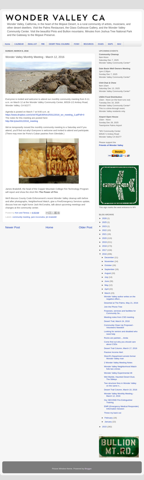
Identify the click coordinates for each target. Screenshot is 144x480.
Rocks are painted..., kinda (116, 338)
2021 (104, 234)
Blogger (88, 469)
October (108, 265)
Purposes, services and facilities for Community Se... (120, 312)
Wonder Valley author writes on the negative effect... (119, 297)
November (109, 261)
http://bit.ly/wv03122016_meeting (21, 121)
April (107, 289)
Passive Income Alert (113, 352)
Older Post (85, 227)
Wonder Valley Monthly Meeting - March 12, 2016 (119, 394)
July (107, 277)
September (110, 269)
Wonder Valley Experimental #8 (118, 373)
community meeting (21, 217)
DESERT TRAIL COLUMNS (59, 44)
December (109, 257)
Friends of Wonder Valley (111, 145)
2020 (104, 238)
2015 (104, 427)
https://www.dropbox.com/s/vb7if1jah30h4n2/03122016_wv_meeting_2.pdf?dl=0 (44, 115)
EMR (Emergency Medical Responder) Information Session (121, 407)
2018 (104, 246)
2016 (104, 254)
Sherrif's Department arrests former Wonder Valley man (120, 357)
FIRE (43, 44)
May (107, 285)
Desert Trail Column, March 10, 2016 (120, 390)
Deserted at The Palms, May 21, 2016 (121, 303)
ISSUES (101, 44)
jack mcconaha (38, 217)
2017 (104, 250)
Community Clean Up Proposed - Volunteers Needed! (119, 326)
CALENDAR (19, 44)
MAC (119, 44)
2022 (104, 230)
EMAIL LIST (32, 44)
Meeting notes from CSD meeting (119, 317)
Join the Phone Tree (113, 307)
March (108, 293)
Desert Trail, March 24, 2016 (117, 321)
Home (7, 44)
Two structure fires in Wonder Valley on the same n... (120, 384)
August (108, 273)
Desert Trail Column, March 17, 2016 (120, 348)
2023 (104, 226)
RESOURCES (89, 44)
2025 (104, 222)
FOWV (76, 44)
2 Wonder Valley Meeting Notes (118, 362)
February (109, 418)
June (107, 281)
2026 (104, 218)
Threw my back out (112, 413)
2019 (104, 242)
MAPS (110, 44)
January (108, 422)
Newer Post (12, 227)
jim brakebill (51, 217)
